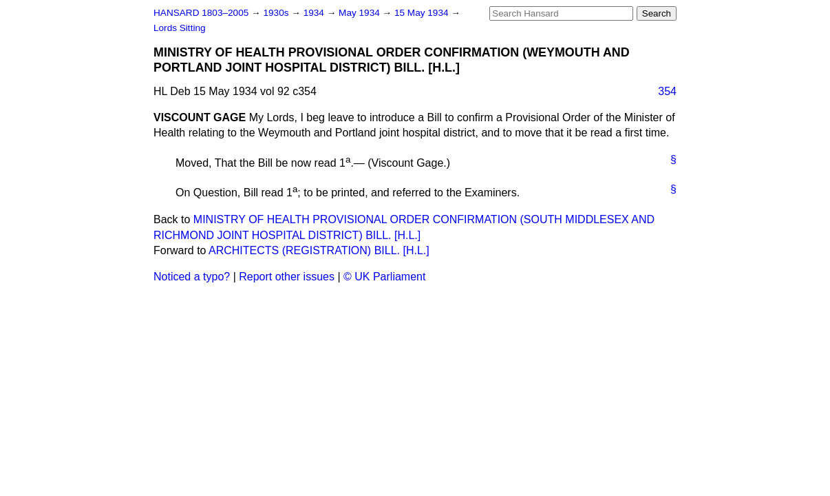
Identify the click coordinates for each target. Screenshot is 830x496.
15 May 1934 (422, 13)
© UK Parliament (384, 276)
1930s (277, 13)
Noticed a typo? (191, 276)
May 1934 (360, 13)
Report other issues (286, 276)
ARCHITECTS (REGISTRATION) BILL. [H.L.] (319, 250)
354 (667, 91)
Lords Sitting (179, 28)
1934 (315, 13)
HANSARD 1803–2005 (200, 13)
